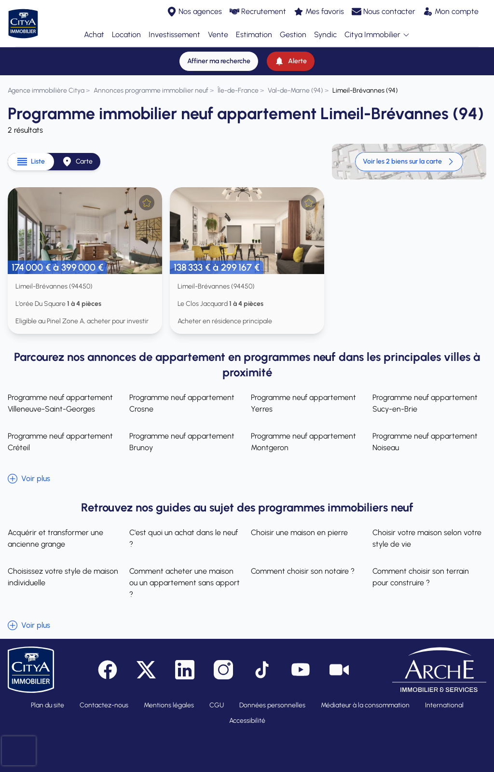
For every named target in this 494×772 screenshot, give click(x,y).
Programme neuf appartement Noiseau (425, 441)
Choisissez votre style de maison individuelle (63, 576)
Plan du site (47, 705)
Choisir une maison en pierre (299, 532)
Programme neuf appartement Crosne (181, 403)
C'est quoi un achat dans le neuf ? (183, 538)
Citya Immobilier (377, 35)
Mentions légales (169, 705)
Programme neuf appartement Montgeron (303, 441)
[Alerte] (290, 61)
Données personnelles (272, 705)
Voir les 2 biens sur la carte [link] (409, 161)
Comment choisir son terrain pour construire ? (420, 576)
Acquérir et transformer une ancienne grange (55, 538)
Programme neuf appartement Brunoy (181, 441)
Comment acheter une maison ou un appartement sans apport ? (184, 582)
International (444, 705)
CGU (216, 705)
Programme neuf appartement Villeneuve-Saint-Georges (60, 403)
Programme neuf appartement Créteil (60, 441)
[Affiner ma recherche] (219, 61)
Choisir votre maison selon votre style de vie (426, 538)
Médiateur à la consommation (365, 705)
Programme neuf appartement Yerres (303, 403)
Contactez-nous (104, 705)
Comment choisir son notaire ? (303, 571)
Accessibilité (247, 721)
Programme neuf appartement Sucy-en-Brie (425, 403)
